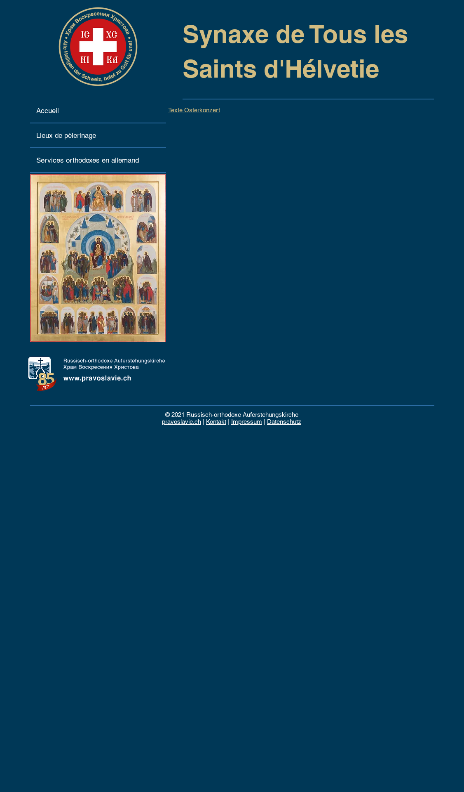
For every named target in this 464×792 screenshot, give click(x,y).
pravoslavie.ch (181, 421)
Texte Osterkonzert (194, 109)
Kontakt (216, 421)
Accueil (47, 110)
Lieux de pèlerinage (66, 135)
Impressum (246, 421)
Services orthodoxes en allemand (87, 160)
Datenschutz (284, 421)
